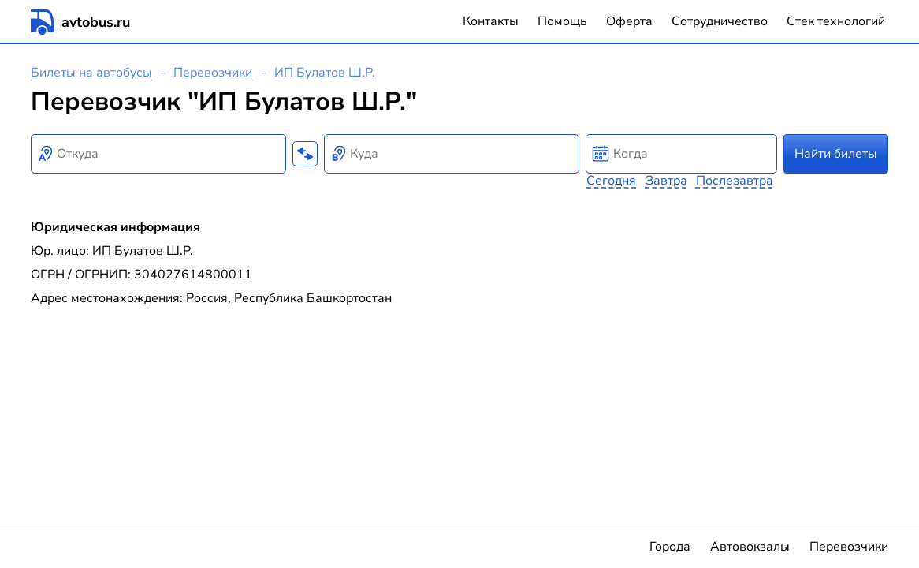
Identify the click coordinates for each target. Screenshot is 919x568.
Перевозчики (212, 72)
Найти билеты (835, 154)
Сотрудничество (720, 21)
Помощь (562, 21)
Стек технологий (836, 21)
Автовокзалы (750, 546)
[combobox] (158, 154)
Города (669, 546)
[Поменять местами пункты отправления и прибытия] (305, 153)
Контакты (491, 21)
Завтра (666, 180)
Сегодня (611, 180)
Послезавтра (734, 180)
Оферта (629, 21)
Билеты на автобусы (91, 72)
